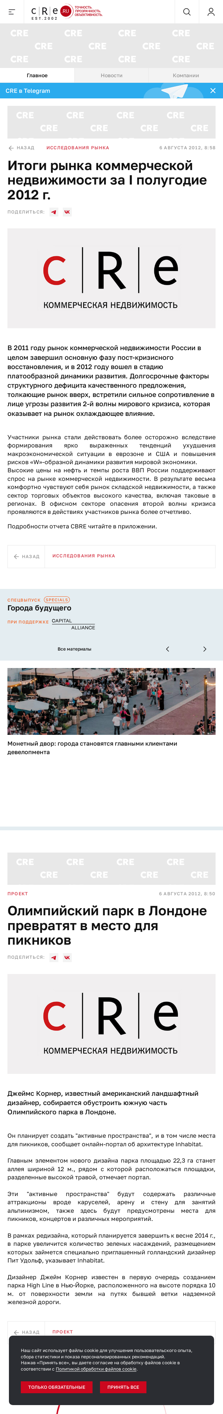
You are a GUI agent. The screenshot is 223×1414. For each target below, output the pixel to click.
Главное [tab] (37, 75)
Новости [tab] (112, 75)
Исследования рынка (78, 147)
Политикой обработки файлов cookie (96, 1369)
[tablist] (111, 75)
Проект (17, 893)
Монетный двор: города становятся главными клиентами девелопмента (92, 747)
